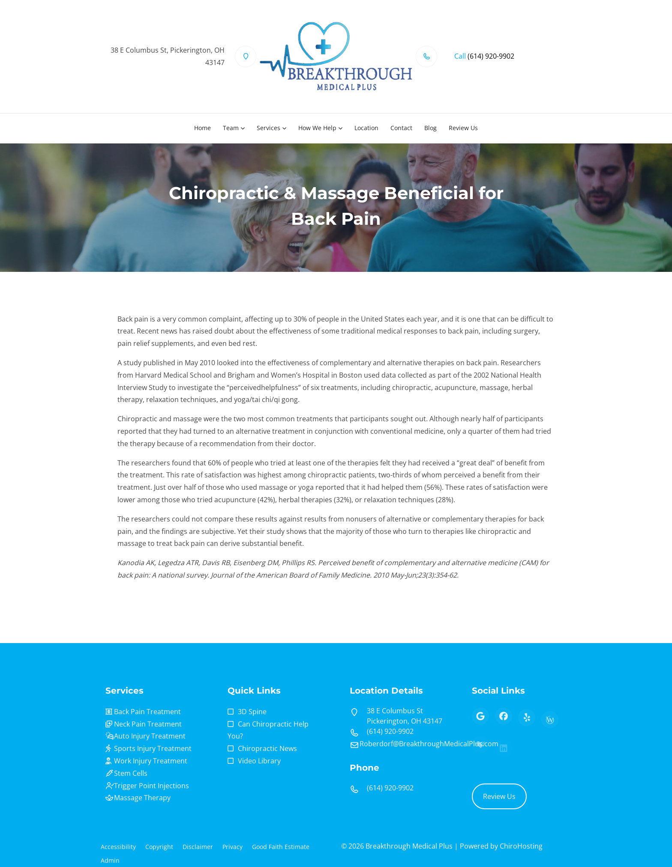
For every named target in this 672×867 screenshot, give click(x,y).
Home (202, 128)
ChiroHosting (521, 846)
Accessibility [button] (118, 847)
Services (268, 128)
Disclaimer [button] (198, 847)
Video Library (259, 761)
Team (231, 128)
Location (366, 128)
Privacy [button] (232, 847)
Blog (430, 128)
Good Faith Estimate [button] (280, 847)
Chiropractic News (267, 748)
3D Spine (252, 711)
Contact (401, 128)
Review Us (463, 128)
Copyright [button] (159, 847)
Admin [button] (110, 860)
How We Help (317, 128)
